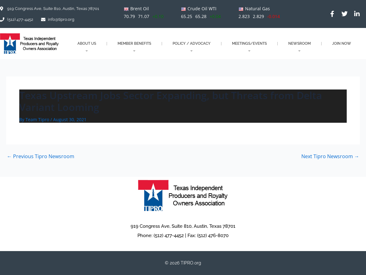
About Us (87, 47)
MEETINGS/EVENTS (249, 47)
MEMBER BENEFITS (134, 47)
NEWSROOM (299, 47)
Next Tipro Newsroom (330, 156)
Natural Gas (257, 8)
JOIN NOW (341, 43)
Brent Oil (139, 8)
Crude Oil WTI (202, 8)
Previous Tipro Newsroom (40, 156)
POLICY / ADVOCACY (192, 47)
